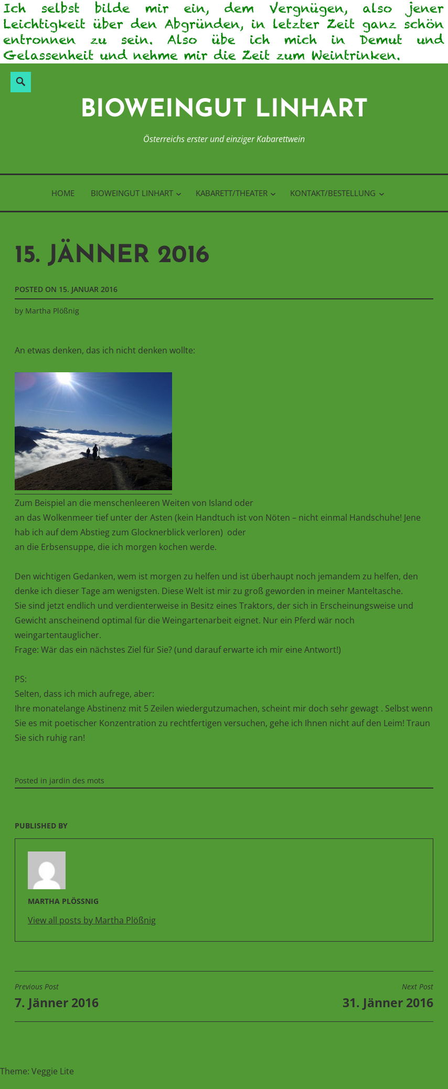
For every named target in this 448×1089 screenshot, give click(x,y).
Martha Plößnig (52, 311)
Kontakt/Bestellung (333, 193)
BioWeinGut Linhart (224, 110)
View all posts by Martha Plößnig (92, 920)
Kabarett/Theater (232, 193)
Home (62, 193)
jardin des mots (76, 780)
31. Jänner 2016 (388, 996)
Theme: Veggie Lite (37, 1071)
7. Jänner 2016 (57, 996)
